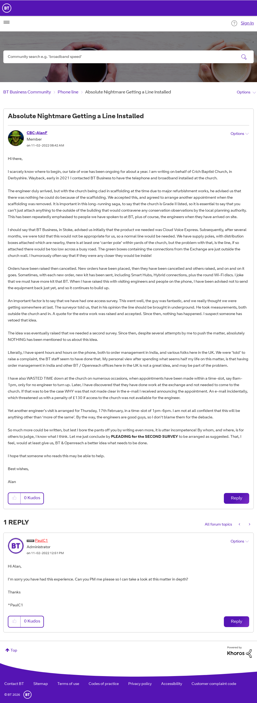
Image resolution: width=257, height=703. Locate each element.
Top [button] (14, 651)
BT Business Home (6, 8)
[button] (14, 498)
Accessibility (171, 684)
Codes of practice (104, 684)
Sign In (247, 23)
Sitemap (40, 684)
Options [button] (243, 93)
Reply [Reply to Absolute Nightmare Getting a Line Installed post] (236, 498)
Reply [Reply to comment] (236, 622)
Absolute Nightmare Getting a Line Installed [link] (128, 92)
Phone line (68, 92)
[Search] (128, 56)
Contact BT (14, 684)
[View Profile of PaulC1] (41, 541)
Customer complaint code (214, 684)
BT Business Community (27, 92)
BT (27, 695)
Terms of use (68, 684)
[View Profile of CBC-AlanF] (37, 133)
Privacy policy (140, 684)
